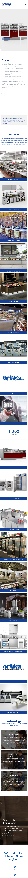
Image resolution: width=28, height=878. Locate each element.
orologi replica (3, 300)
